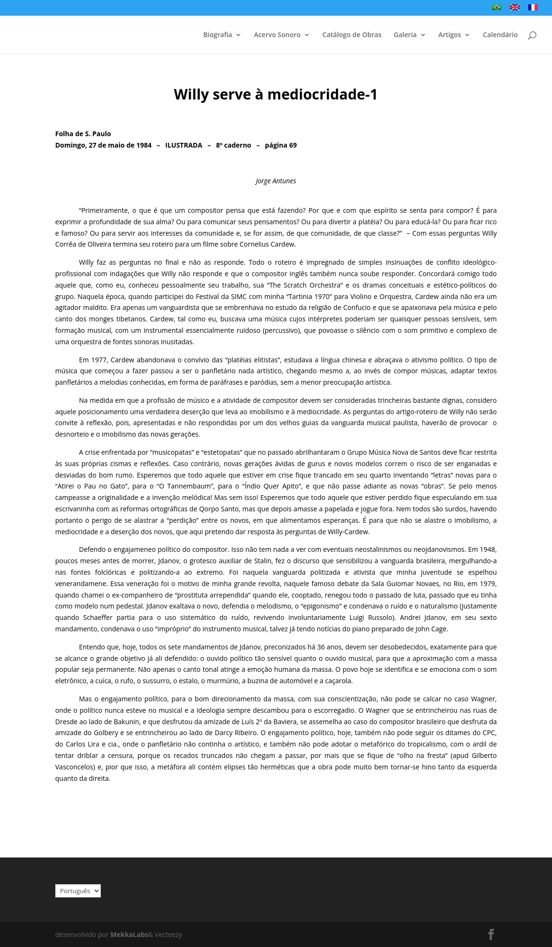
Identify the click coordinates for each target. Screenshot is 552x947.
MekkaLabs (129, 934)
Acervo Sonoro (277, 35)
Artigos (449, 35)
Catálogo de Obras (352, 35)
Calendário (500, 35)
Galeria (405, 35)
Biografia (217, 35)
